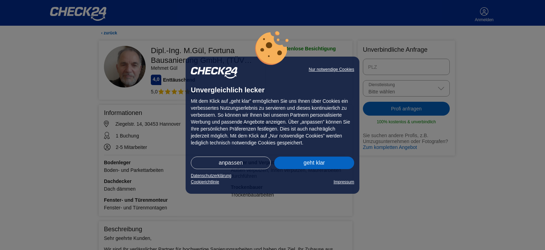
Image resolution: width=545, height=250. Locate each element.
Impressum (344, 182)
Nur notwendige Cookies (331, 69)
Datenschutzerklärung (211, 175)
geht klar (314, 163)
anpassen (231, 163)
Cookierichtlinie (205, 182)
